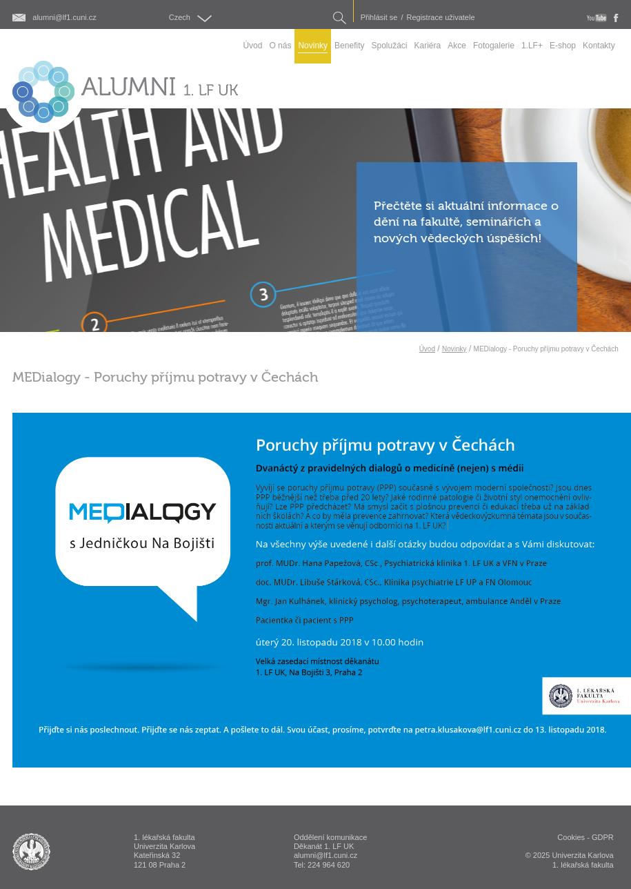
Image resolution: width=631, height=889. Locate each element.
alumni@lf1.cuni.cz (64, 17)
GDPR (603, 837)
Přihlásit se (379, 17)
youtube (597, 18)
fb (616, 18)
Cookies (571, 837)
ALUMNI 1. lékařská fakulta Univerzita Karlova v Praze (31, 851)
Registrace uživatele (441, 17)
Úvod (427, 349)
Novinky (454, 349)
